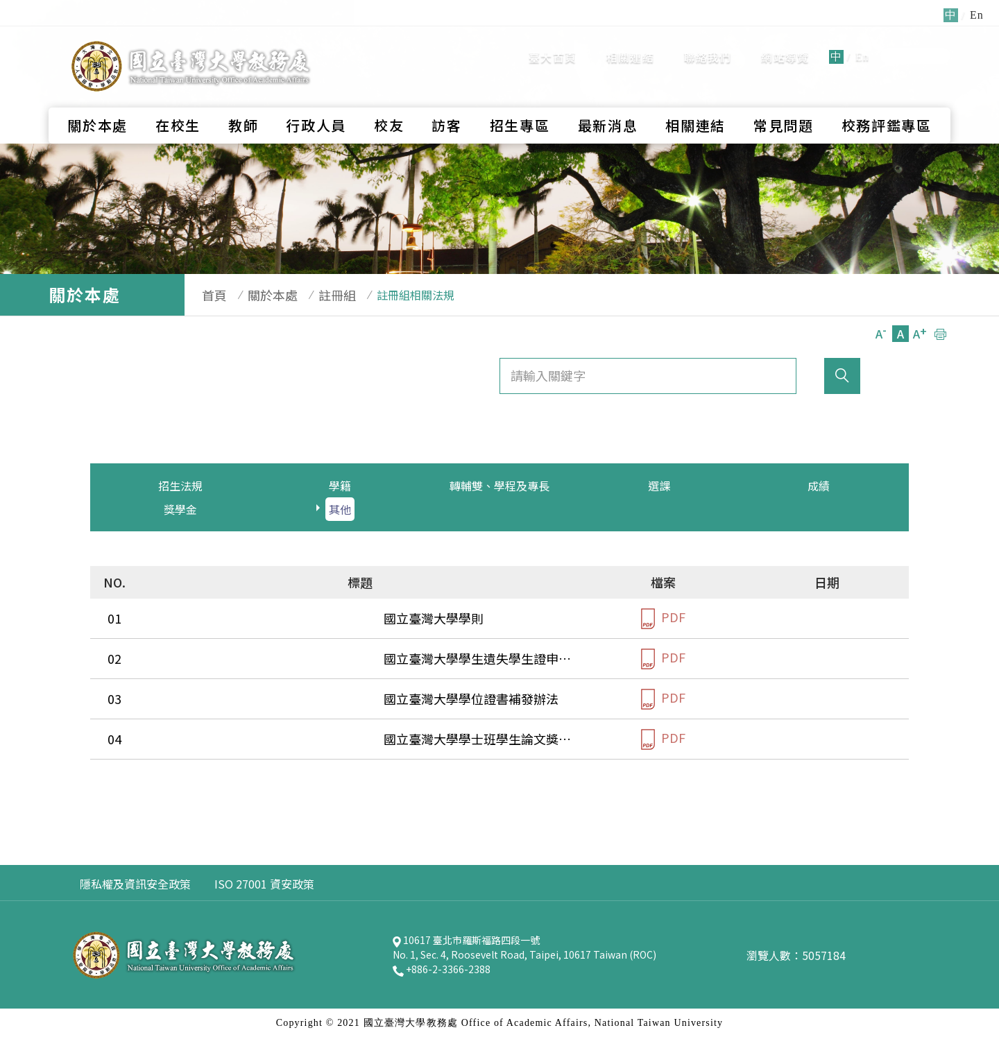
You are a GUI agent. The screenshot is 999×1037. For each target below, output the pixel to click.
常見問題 (783, 101)
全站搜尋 (915, 44)
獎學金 (180, 509)
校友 (389, 101)
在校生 (177, 101)
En (862, 45)
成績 (819, 485)
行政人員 (316, 101)
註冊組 (316, 295)
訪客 (446, 101)
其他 (340, 509)
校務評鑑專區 (887, 101)
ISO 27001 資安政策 (264, 883)
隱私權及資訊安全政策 (135, 883)
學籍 (340, 485)
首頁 (207, 295)
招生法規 (180, 485)
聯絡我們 (708, 45)
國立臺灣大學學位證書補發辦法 (240, 698)
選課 (659, 485)
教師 (243, 101)
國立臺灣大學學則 (203, 618)
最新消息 (608, 101)
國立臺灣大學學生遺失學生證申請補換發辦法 (277, 658)
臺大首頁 (553, 45)
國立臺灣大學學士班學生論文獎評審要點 (265, 739)
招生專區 (520, 101)
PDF (663, 618)
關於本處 (97, 101)
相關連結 (630, 45)
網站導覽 (785, 45)
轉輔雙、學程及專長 (499, 485)
